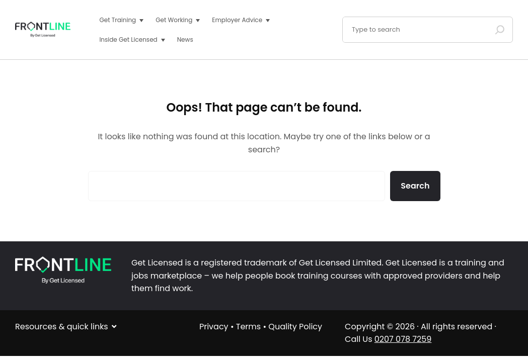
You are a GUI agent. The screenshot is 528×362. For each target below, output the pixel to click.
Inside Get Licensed (128, 39)
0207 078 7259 (403, 339)
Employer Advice (237, 20)
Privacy (214, 326)
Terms (248, 326)
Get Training (117, 20)
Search (415, 186)
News (185, 39)
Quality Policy (295, 326)
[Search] (499, 29)
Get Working (174, 20)
